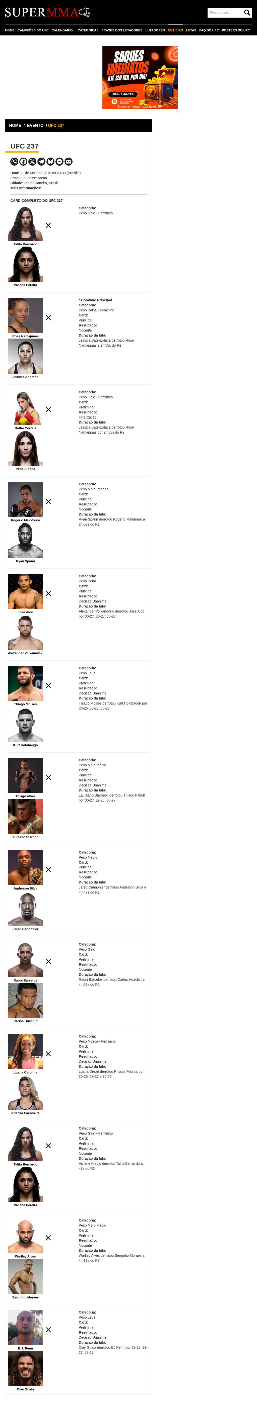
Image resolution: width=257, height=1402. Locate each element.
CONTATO (15, 42)
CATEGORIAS (88, 30)
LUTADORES (155, 30)
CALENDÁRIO (62, 30)
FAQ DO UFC (209, 30)
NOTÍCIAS (175, 30)
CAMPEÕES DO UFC (33, 30)
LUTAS (191, 30)
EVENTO (35, 125)
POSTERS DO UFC (236, 30)
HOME (10, 30)
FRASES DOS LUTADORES (122, 30)
